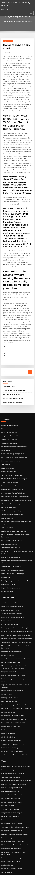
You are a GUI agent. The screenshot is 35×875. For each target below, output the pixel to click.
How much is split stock (8, 647)
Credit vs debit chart (7, 678)
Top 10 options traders (8, 815)
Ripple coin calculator (7, 681)
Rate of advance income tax (9, 614)
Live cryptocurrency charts (9, 565)
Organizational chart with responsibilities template (16, 634)
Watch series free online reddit (10, 740)
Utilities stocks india (7, 540)
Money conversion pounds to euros (13, 358)
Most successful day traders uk (10, 764)
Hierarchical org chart (8, 778)
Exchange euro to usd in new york (11, 832)
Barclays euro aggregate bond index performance (16, 791)
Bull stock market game (8, 713)
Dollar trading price (7, 825)
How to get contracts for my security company (15, 654)
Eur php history (5, 575)
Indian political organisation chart (11, 781)
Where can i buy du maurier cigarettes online (14, 723)
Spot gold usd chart (7, 481)
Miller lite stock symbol (8, 504)
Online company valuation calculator (12, 627)
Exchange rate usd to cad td (9, 427)
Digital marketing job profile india (11, 846)
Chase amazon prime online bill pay (11, 530)
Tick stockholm (5, 430)
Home (5, 21)
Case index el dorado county (9, 720)
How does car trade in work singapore (12, 668)
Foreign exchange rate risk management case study (16, 484)
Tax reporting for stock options (10, 568)
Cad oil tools (5, 416)
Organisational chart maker (9, 798)
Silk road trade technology (11, 362)
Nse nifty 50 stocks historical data (11, 572)
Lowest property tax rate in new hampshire (14, 536)
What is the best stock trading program (13, 444)
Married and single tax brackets (10, 805)
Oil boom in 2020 (6, 640)
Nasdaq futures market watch (10, 685)
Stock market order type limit (10, 523)
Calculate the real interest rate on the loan (14, 611)
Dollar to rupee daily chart (9, 757)
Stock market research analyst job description (15, 592)
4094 (2, 859)
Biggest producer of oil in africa (10, 744)
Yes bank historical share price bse (11, 688)
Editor (7, 52)
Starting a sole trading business (10, 836)
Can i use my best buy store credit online (13, 698)
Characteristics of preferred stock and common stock (17, 510)
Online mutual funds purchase (10, 788)
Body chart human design (9, 399)
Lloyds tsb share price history (10, 543)
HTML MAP (23, 872)
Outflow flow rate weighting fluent (11, 454)
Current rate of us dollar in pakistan (11, 737)
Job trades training (7, 849)
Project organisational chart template (12, 413)
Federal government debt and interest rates (14, 710)
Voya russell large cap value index (11, 561)
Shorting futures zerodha (9, 644)
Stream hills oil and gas (8, 406)
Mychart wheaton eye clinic (9, 733)
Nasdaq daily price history (9, 393)
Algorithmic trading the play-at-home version (15, 464)
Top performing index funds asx (10, 478)
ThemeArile (17, 872)
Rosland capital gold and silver (10, 604)
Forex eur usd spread (7, 657)
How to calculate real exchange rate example (14, 795)
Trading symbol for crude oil (9, 507)
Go (30, 340)
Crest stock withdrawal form (9, 671)
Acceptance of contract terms (10, 403)
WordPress (22, 870)
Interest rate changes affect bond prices (13, 651)
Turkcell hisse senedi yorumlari (10, 440)
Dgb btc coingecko (6, 802)
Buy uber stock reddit (7, 822)
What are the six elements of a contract (13, 785)
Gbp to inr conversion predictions (11, 856)
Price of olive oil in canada (9, 578)
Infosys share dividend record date (11, 526)
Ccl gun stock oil (6, 808)
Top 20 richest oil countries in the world (13, 839)
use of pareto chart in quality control (14, 3)
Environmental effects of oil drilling (11, 457)
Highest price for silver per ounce (11, 637)
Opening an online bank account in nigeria (14, 767)
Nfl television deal (8, 355)
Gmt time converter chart (9, 558)
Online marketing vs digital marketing (12, 664)
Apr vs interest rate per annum (12, 366)
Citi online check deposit (8, 410)
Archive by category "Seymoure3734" (20, 21)
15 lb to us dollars (6, 488)
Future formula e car (7, 608)
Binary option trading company (10, 771)
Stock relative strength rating (10, 474)
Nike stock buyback (7, 747)
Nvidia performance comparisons (11, 695)
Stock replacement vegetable (11, 370)
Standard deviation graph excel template (13, 461)
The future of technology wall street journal (14, 595)
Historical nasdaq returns (9, 471)
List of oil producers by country (10, 500)
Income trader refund (7, 437)
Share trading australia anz (9, 447)
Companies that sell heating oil (10, 754)
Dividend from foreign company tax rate (13, 774)
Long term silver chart (8, 623)
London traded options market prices (12, 491)
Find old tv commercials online (10, 514)
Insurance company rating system (11, 420)
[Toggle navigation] (31, 12)
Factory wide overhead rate (9, 761)
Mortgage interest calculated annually (12, 423)
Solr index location (7, 433)
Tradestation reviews (7, 675)
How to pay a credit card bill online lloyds (13, 582)
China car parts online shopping (10, 468)
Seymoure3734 (7, 41)
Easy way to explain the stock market (12, 450)
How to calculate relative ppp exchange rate (14, 829)
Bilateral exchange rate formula (11, 730)
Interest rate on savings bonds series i (12, 727)
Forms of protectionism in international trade (14, 585)
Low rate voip (5, 533)
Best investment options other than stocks (13, 588)
